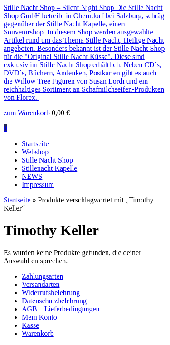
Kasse (30, 325)
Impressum (38, 184)
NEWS (32, 176)
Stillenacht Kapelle (49, 168)
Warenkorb (38, 333)
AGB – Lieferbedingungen (61, 309)
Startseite (35, 144)
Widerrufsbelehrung (51, 292)
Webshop (35, 152)
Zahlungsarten (42, 276)
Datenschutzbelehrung (54, 301)
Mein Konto (39, 317)
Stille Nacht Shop (47, 160)
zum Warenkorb (27, 113)
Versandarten (41, 284)
